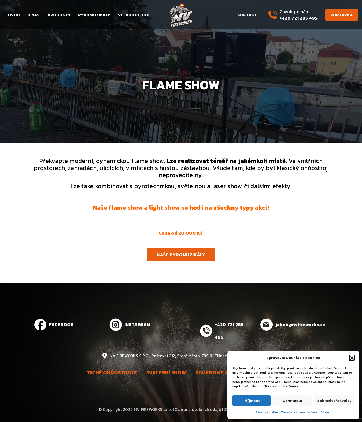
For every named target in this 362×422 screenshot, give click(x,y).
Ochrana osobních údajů (198, 409)
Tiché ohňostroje (112, 372)
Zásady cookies (267, 412)
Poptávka (341, 15)
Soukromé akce (216, 372)
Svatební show (166, 372)
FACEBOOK (61, 324)
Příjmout (251, 400)
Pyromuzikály (94, 15)
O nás (33, 15)
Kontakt (247, 15)
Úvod (14, 15)
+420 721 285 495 (299, 18)
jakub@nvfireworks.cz (300, 324)
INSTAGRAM (137, 324)
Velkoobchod (134, 15)
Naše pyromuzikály (181, 254)
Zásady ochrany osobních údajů (305, 412)
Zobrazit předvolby (334, 400)
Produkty (59, 15)
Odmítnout (292, 400)
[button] (351, 357)
